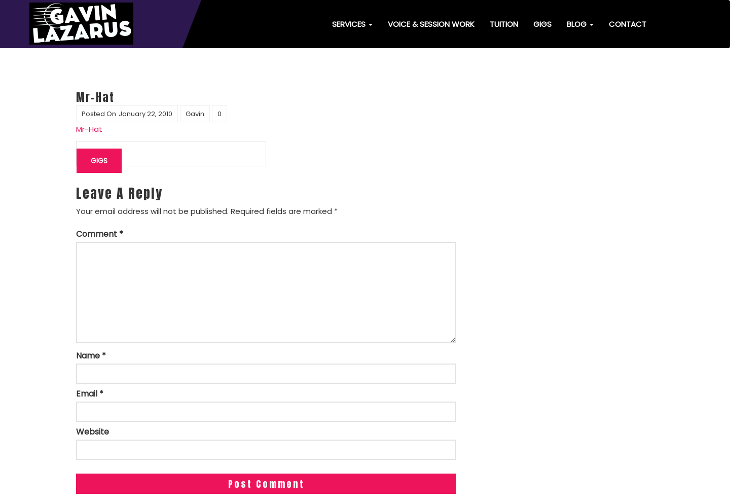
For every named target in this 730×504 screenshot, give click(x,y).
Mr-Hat (89, 129)
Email (89, 394)
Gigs (542, 24)
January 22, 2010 (145, 114)
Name (91, 356)
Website (92, 432)
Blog (580, 24)
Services (352, 24)
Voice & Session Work (431, 24)
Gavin (195, 114)
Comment (99, 234)
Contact (627, 24)
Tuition (504, 24)
